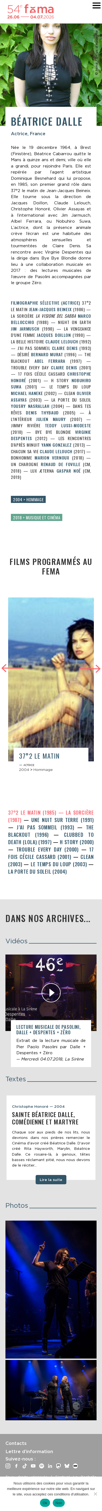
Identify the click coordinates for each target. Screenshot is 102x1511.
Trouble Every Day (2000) (48, 849)
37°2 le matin (39, 756)
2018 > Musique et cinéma (36, 517)
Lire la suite (51, 1179)
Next (90, 669)
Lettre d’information (29, 1451)
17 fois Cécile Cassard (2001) (51, 853)
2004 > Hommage (28, 499)
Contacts (16, 1443)
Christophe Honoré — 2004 (38, 1106)
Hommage (43, 769)
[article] (51, 687)
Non (58, 1503)
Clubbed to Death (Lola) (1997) (51, 838)
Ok (45, 1503)
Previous (12, 667)
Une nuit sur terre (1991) (62, 819)
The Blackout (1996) (51, 831)
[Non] (95, 1494)
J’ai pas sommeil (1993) (47, 827)
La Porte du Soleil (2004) (37, 871)
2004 (24, 769)
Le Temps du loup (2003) (59, 864)
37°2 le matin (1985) (33, 812)
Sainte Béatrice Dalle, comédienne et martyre (45, 1118)
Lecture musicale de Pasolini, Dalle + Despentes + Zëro (48, 1029)
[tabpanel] (51, 1137)
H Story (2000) (77, 842)
